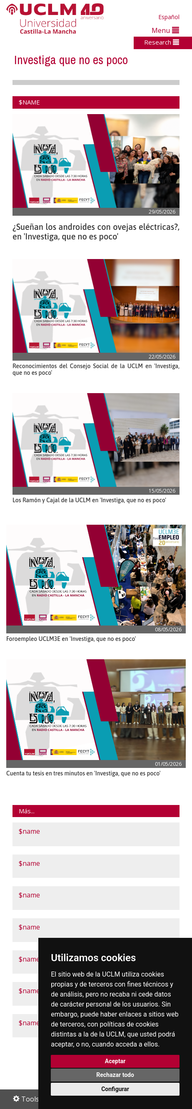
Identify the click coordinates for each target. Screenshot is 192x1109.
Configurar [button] (115, 1089)
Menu (165, 30)
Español (169, 17)
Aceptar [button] (115, 1061)
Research (161, 42)
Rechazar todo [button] (115, 1075)
